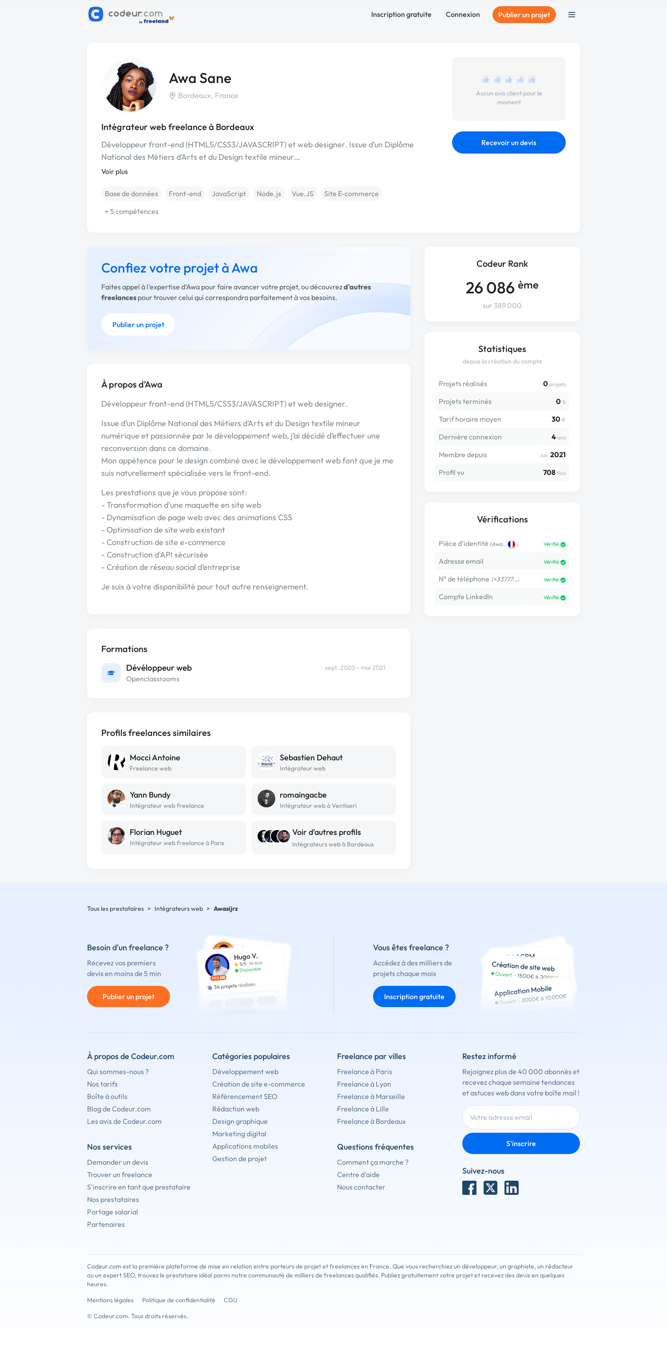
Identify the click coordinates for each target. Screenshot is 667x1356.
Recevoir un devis (508, 142)
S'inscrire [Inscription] (521, 1143)
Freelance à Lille (363, 1108)
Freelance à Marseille (371, 1096)
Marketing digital (239, 1133)
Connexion (463, 14)
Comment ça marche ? (373, 1162)
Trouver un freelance (119, 1174)
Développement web (245, 1071)
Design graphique (240, 1121)
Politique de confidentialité (178, 1300)
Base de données (131, 193)
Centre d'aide (358, 1174)
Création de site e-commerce (258, 1083)
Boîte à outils (107, 1096)
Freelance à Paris (364, 1071)
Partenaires (106, 1224)
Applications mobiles (245, 1146)
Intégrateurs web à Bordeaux (333, 844)
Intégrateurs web (179, 909)
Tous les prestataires (115, 909)
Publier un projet (524, 14)
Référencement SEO (245, 1096)
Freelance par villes (371, 1056)
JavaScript (229, 193)
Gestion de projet (239, 1158)
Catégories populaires (251, 1056)
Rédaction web (235, 1108)
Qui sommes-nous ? (118, 1071)
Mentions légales (110, 1300)
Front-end (185, 193)
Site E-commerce (351, 193)
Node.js (269, 193)
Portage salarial (112, 1211)
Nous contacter (361, 1186)
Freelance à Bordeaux (371, 1121)
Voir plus (114, 171)
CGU (231, 1300)
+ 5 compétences (132, 211)
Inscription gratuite (401, 14)
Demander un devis (117, 1162)
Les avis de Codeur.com (124, 1121)
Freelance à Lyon (364, 1083)
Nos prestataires (113, 1199)
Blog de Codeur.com (119, 1108)
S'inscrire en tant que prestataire (139, 1186)
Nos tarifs (102, 1083)
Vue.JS (303, 193)
